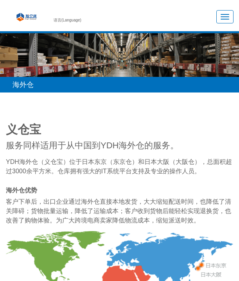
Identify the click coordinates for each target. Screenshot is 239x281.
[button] (119, 84)
